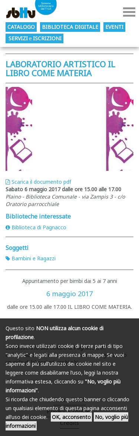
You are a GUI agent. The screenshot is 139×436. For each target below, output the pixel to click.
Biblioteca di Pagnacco (36, 227)
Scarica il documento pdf (38, 181)
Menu (129, 12)
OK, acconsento (71, 416)
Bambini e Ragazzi (31, 258)
